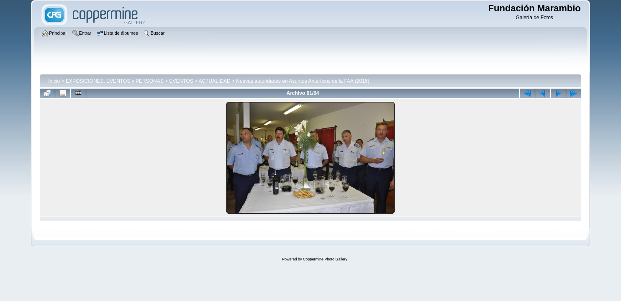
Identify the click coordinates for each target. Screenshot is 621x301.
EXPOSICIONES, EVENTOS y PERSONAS (115, 81)
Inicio (54, 81)
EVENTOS (181, 81)
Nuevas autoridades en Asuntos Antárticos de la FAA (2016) (302, 81)
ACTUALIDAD (215, 81)
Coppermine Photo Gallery (325, 259)
